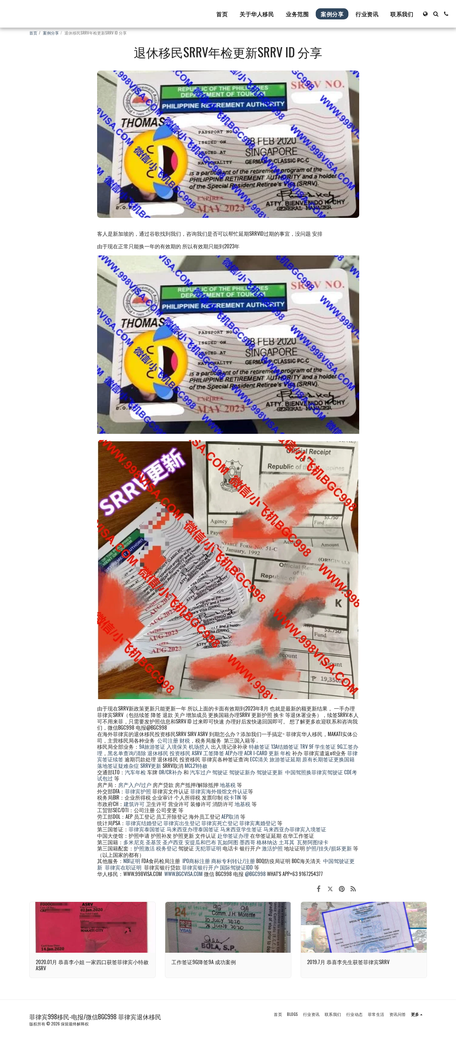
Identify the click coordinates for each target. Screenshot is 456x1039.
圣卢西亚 (172, 842)
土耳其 (286, 842)
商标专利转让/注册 (233, 861)
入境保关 (176, 746)
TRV (304, 746)
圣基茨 (153, 842)
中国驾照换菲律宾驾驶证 (314, 772)
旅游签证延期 (285, 759)
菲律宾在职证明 (123, 867)
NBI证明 (131, 861)
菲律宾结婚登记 (143, 823)
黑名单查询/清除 (127, 753)
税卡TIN (233, 797)
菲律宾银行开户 (200, 867)
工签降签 (213, 753)
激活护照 (272, 848)
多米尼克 (133, 842)
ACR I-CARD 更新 (261, 753)
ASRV (197, 753)
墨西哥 (248, 842)
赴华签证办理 (233, 835)
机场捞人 (199, 746)
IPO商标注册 (196, 861)
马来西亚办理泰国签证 (192, 829)
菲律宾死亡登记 (219, 823)
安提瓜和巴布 (200, 842)
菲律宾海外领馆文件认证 (219, 791)
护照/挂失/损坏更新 (329, 848)
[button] (436, 14)
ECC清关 (259, 759)
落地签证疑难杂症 (118, 765)
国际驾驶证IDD (236, 867)
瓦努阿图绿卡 (312, 842)
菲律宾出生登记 (181, 823)
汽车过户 (200, 772)
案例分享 (51, 33)
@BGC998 (255, 874)
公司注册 (167, 740)
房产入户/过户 (134, 784)
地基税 (228, 784)
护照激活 (144, 848)
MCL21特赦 (196, 765)
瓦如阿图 (227, 842)
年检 (286, 753)
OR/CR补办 (170, 772)
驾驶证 (220, 772)
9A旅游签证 (152, 746)
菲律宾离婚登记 (257, 823)
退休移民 (158, 753)
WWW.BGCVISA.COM (183, 874)
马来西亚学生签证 (241, 829)
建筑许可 (134, 804)
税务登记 (166, 848)
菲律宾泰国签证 (147, 829)
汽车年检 (135, 772)
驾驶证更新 (270, 772)
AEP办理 (234, 753)
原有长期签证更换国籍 (328, 759)
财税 (184, 740)
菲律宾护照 (138, 791)
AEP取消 (230, 816)
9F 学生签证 (322, 746)
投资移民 (180, 753)
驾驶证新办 (242, 772)
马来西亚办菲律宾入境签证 (294, 829)
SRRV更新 (150, 765)
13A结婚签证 (285, 746)
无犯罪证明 (208, 848)
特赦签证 (259, 746)
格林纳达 (268, 842)
